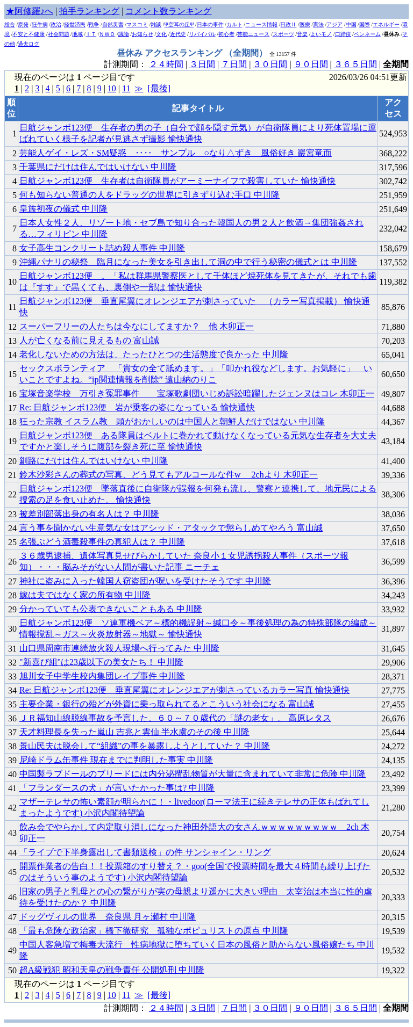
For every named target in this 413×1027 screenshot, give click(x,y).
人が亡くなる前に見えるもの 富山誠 (89, 340)
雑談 (156, 24)
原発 (23, 24)
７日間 (234, 64)
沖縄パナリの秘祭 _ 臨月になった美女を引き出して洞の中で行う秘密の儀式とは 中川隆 (188, 261)
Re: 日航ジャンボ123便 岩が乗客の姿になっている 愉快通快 (137, 407)
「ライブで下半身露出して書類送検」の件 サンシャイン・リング (145, 852)
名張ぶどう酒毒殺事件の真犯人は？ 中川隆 (102, 541)
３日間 (202, 64)
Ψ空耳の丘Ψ (179, 24)
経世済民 (75, 24)
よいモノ (321, 34)
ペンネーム (367, 34)
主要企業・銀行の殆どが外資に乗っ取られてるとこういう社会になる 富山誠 (166, 703)
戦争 (93, 24)
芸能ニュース (253, 34)
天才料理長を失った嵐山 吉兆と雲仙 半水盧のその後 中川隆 (134, 731)
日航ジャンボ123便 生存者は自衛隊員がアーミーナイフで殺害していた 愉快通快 (177, 180)
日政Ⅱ (288, 24)
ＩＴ (91, 34)
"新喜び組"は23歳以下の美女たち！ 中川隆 (101, 662)
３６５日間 (355, 64)
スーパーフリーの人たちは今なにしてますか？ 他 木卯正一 (136, 326)
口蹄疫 (343, 34)
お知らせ (142, 34)
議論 (123, 34)
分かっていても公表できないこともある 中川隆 (110, 608)
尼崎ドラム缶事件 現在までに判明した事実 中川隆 (116, 759)
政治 (56, 24)
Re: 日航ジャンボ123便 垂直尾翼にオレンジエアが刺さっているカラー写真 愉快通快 (184, 690)
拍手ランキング (89, 11)
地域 (77, 34)
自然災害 (113, 24)
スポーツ (283, 34)
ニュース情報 (261, 24)
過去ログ (28, 44)
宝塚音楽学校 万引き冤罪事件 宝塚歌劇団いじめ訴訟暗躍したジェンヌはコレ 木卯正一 (196, 393)
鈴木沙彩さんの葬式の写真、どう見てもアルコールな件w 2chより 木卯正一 (168, 474)
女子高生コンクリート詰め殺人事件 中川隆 (102, 247)
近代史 (178, 34)
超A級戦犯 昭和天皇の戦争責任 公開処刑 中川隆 (111, 969)
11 (126, 88)
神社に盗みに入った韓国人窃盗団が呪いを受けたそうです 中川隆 (145, 580)
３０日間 (270, 64)
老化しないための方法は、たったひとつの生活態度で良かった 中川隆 (153, 354)
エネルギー (386, 24)
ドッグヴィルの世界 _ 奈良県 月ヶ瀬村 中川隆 (107, 916)
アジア (334, 24)
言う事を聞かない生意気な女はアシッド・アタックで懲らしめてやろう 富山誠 (171, 527)
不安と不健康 (28, 34)
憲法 (318, 24)
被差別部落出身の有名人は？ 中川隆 (89, 513)
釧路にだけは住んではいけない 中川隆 (93, 460)
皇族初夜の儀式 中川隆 (63, 208)
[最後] (158, 88)
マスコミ (137, 24)
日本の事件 (210, 24)
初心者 (226, 34)
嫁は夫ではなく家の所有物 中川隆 (85, 594)
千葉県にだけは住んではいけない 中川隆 (97, 166)
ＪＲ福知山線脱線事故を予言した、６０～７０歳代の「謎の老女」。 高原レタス (175, 717)
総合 (9, 24)
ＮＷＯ (107, 34)
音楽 (302, 34)
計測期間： (126, 1007)
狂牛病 (40, 24)
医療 (305, 24)
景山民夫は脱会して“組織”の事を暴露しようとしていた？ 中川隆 (144, 745)
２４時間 (166, 64)
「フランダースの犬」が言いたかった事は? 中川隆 (117, 787)
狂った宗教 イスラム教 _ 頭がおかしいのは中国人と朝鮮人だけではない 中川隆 (172, 421)
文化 (161, 34)
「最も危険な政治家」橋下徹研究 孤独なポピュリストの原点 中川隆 (153, 930)
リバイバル (202, 34)
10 (112, 88)
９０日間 (311, 64)
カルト (234, 24)
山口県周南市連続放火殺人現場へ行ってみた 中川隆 (119, 648)
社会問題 (58, 34)
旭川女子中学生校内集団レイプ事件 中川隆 (102, 676)
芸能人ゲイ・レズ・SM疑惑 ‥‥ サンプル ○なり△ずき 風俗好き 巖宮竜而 (175, 152)
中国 (351, 24)
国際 (364, 24)
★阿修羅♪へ (29, 11)
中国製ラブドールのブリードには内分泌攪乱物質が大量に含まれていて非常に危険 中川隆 (192, 773)
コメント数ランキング (168, 11)
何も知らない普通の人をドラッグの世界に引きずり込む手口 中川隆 (149, 194)
